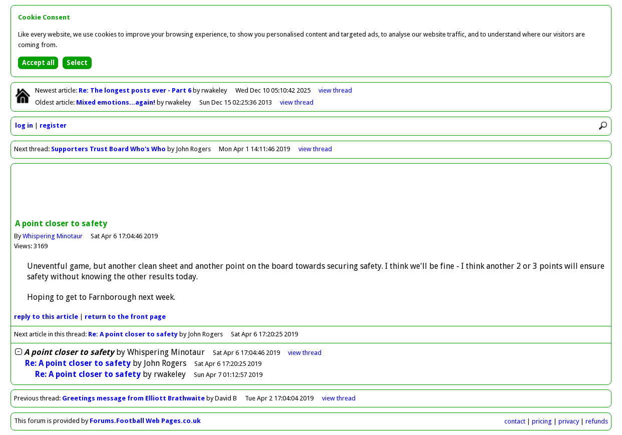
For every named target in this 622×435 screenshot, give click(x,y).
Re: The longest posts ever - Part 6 (136, 90)
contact (514, 421)
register (53, 125)
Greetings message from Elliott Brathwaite (133, 398)
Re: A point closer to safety (133, 334)
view (335, 90)
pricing (542, 421)
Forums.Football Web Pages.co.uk (145, 420)
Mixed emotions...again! (116, 102)
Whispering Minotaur (53, 236)
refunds (596, 421)
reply (46, 316)
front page (125, 316)
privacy (568, 421)
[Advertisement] (311, 192)
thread (305, 352)
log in (24, 125)
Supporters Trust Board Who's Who (108, 149)
